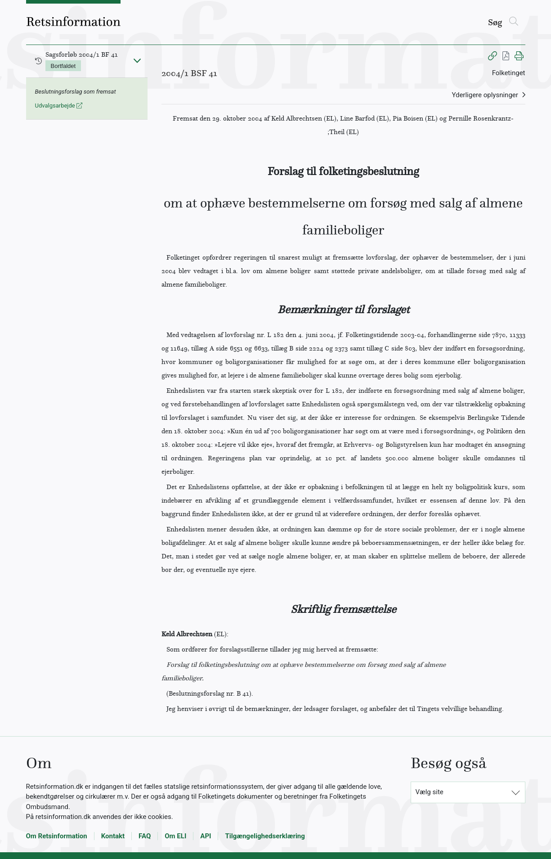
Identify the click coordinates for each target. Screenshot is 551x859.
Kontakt (113, 836)
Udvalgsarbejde (58, 105)
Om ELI (175, 836)
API (205, 836)
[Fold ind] (137, 60)
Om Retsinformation (56, 836)
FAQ (145, 836)
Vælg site (429, 792)
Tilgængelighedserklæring (265, 836)
